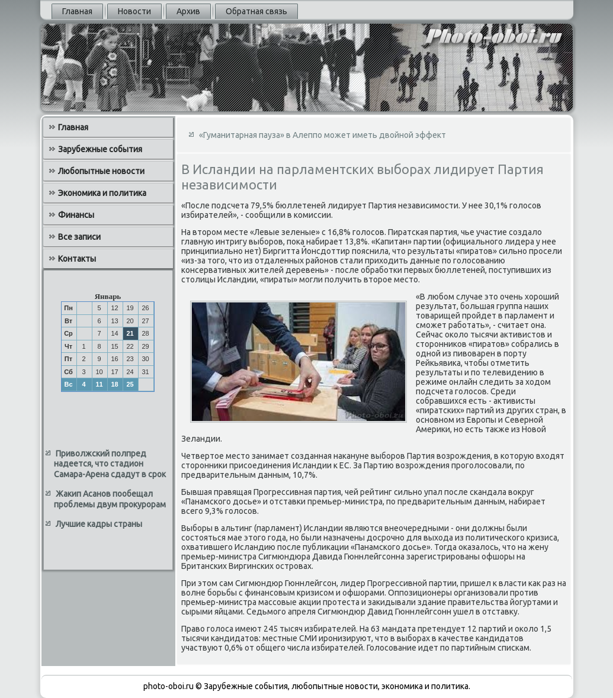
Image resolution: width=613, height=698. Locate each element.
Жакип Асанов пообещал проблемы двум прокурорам (110, 499)
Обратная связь (256, 11)
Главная (77, 11)
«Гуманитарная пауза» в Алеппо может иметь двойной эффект (322, 135)
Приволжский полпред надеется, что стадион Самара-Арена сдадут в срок (110, 464)
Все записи (79, 237)
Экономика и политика (102, 193)
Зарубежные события (100, 149)
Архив (188, 11)
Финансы (76, 215)
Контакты (77, 258)
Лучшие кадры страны (99, 524)
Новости (134, 11)
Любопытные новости (101, 171)
